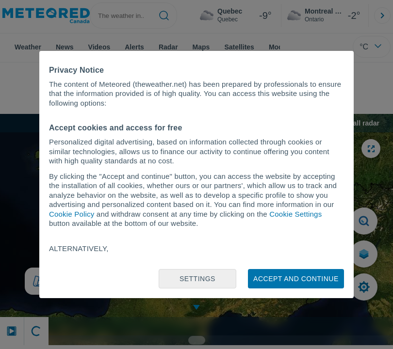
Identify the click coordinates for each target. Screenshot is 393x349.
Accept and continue (296, 279)
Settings (197, 279)
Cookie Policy (71, 214)
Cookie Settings (295, 214)
